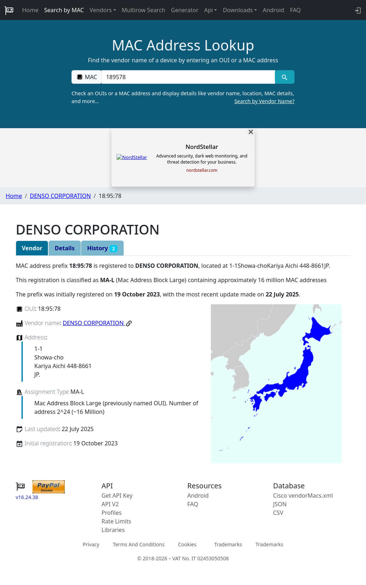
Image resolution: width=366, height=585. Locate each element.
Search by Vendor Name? (264, 101)
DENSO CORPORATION (60, 196)
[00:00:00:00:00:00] (188, 77)
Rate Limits (116, 521)
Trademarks (228, 544)
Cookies (187, 544)
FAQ (295, 10)
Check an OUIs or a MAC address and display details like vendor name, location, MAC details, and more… (183, 97)
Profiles (112, 513)
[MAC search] (285, 77)
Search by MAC (64, 10)
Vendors (101, 10)
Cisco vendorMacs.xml (303, 495)
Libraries (113, 530)
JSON (280, 504)
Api (208, 10)
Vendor (32, 248)
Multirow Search (143, 10)
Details (64, 248)
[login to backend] (357, 10)
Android (273, 10)
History (102, 248)
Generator (184, 10)
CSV (278, 513)
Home (30, 10)
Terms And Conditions (138, 544)
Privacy (91, 544)
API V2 (110, 504)
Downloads (238, 10)
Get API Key (117, 495)
